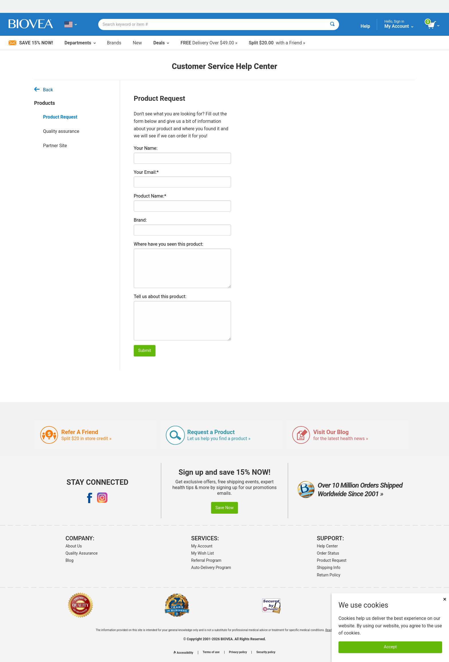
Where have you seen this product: (168, 244)
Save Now (224, 507)
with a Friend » (277, 43)
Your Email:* (146, 172)
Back (43, 89)
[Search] (332, 24)
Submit (144, 350)
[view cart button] (434, 25)
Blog (70, 560)
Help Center (327, 546)
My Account (201, 546)
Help (365, 26)
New (137, 43)
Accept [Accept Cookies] (390, 647)
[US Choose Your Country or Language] (70, 24)
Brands (114, 43)
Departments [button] (79, 43)
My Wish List (202, 553)
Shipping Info (328, 567)
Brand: (140, 220)
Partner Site (55, 145)
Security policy (265, 652)
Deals (161, 43)
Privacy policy (238, 652)
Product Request (60, 117)
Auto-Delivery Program (211, 567)
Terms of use (211, 652)
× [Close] (444, 599)
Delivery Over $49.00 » (208, 43)
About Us (74, 546)
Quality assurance (61, 131)
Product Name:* (150, 196)
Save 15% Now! (31, 43)
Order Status (328, 553)
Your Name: (145, 148)
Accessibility (183, 652)
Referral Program (206, 560)
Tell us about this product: (160, 296)
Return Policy (328, 575)
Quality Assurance (82, 553)
